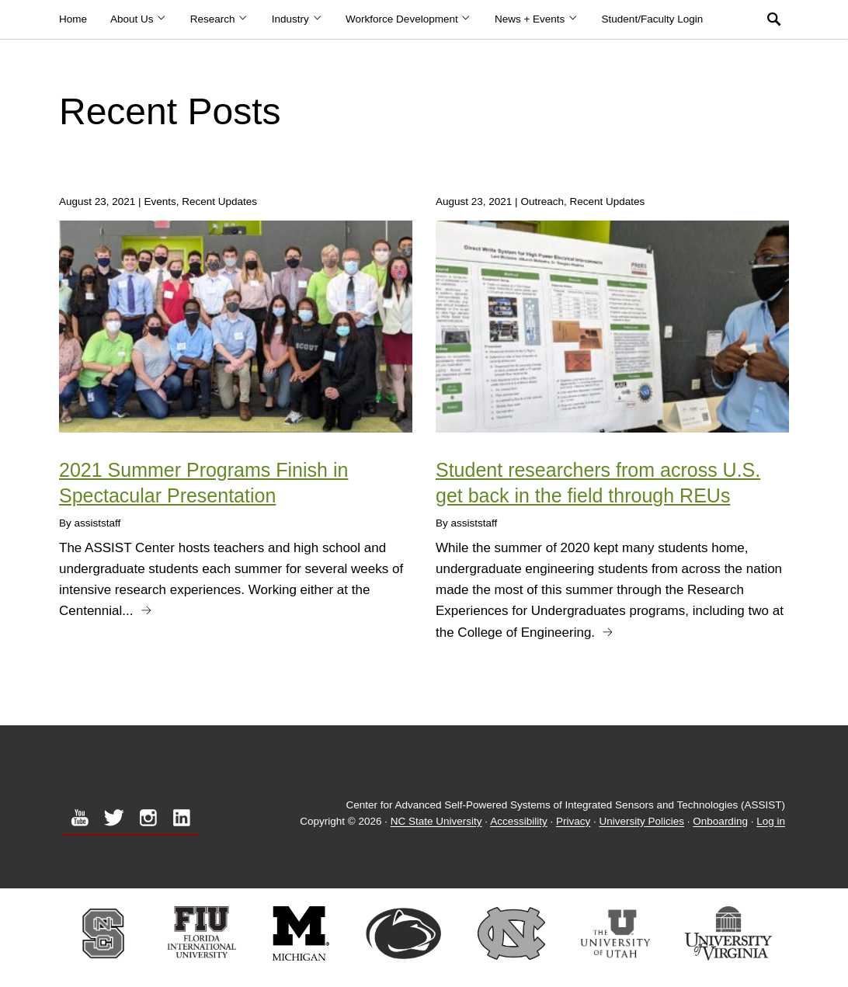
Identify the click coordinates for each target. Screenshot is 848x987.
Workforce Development (408, 19)
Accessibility (518, 822)
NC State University (436, 822)
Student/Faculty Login (653, 19)
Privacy (573, 822)
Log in (770, 822)
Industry (297, 19)
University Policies (642, 822)
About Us (138, 19)
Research (219, 19)
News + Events (537, 19)
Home (73, 19)
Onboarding (720, 822)
